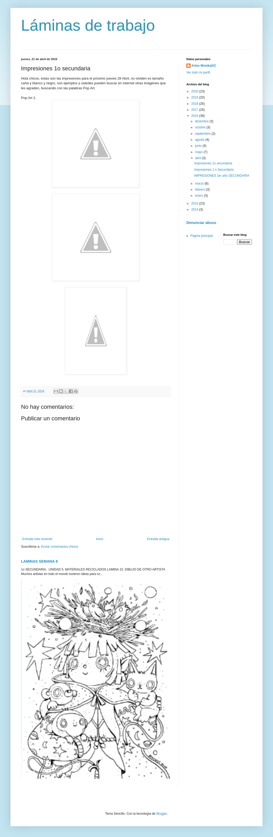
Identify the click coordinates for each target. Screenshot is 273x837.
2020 (195, 91)
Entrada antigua (158, 539)
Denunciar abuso (201, 223)
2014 (195, 209)
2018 (195, 104)
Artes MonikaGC (204, 65)
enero (199, 195)
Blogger (161, 813)
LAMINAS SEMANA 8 (39, 561)
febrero (200, 189)
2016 (195, 116)
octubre (200, 127)
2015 (195, 203)
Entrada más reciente (37, 539)
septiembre (203, 133)
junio (199, 146)
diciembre (202, 121)
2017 (195, 110)
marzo (200, 183)
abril (198, 158)
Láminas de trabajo (88, 25)
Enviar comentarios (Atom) (59, 546)
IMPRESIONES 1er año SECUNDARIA (221, 175)
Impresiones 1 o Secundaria (213, 169)
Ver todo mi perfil (198, 72)
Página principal (201, 236)
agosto (200, 140)
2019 (195, 97)
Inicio (99, 539)
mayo (199, 152)
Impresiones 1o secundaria (213, 163)
